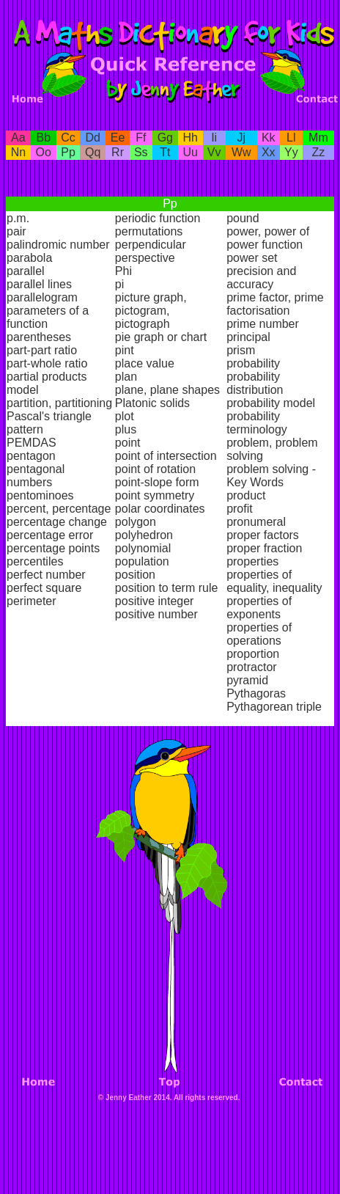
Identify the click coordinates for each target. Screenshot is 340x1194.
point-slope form (157, 482)
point (128, 442)
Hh (190, 137)
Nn (18, 152)
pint (124, 350)
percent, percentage (59, 508)
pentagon (31, 456)
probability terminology (256, 423)
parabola (29, 258)
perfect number (46, 574)
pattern (25, 429)
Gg (165, 137)
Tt (165, 152)
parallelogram (42, 297)
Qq (92, 152)
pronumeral (256, 522)
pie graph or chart (161, 337)
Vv (214, 152)
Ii (214, 137)
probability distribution (254, 383)
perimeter (31, 601)
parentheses (39, 337)
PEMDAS (31, 442)
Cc (68, 137)
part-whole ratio (47, 363)
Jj (241, 137)
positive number (156, 614)
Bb (43, 137)
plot (124, 416)
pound (242, 218)
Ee (118, 137)
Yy (291, 152)
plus (125, 429)
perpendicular (150, 244)
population (142, 561)
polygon (135, 522)
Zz (318, 152)
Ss (141, 152)
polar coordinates (160, 508)
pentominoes (40, 495)
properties (252, 561)
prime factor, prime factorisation (274, 304)
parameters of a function (48, 317)
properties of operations (259, 634)
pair (16, 231)
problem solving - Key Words (271, 475)
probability (253, 363)
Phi (123, 271)
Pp (68, 152)
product (245, 495)
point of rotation (155, 469)
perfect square (44, 588)
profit (239, 508)
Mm (318, 137)
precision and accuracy (261, 277)
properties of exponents (259, 607)
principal (248, 337)
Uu (190, 152)
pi (119, 284)
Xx (269, 152)
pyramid (247, 680)
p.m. (18, 218)
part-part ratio (42, 350)
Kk (269, 137)
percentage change (57, 522)
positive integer (154, 601)
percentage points (53, 548)
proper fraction (264, 548)
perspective (145, 258)
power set (251, 258)
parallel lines (39, 284)
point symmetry (154, 495)
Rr (117, 152)
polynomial (143, 548)
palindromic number (58, 244)
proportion (252, 654)
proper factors (262, 535)
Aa (18, 137)
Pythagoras (256, 693)
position (135, 574)
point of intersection (166, 456)
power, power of (267, 231)
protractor (251, 667)
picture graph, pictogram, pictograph (151, 310)
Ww (241, 152)
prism (240, 350)
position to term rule (166, 588)
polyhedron (144, 535)
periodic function (158, 218)
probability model (270, 403)
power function (264, 244)
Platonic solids (152, 403)
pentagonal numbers (35, 475)
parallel (26, 271)
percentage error (50, 535)
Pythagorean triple (274, 706)
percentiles (35, 561)
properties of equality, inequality (274, 581)
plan (126, 376)
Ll (291, 137)
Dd (93, 137)
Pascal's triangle (49, 416)
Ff (141, 137)
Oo (43, 152)
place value (144, 363)
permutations (149, 231)
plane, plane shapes (167, 390)
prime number (262, 324)
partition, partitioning (59, 403)
